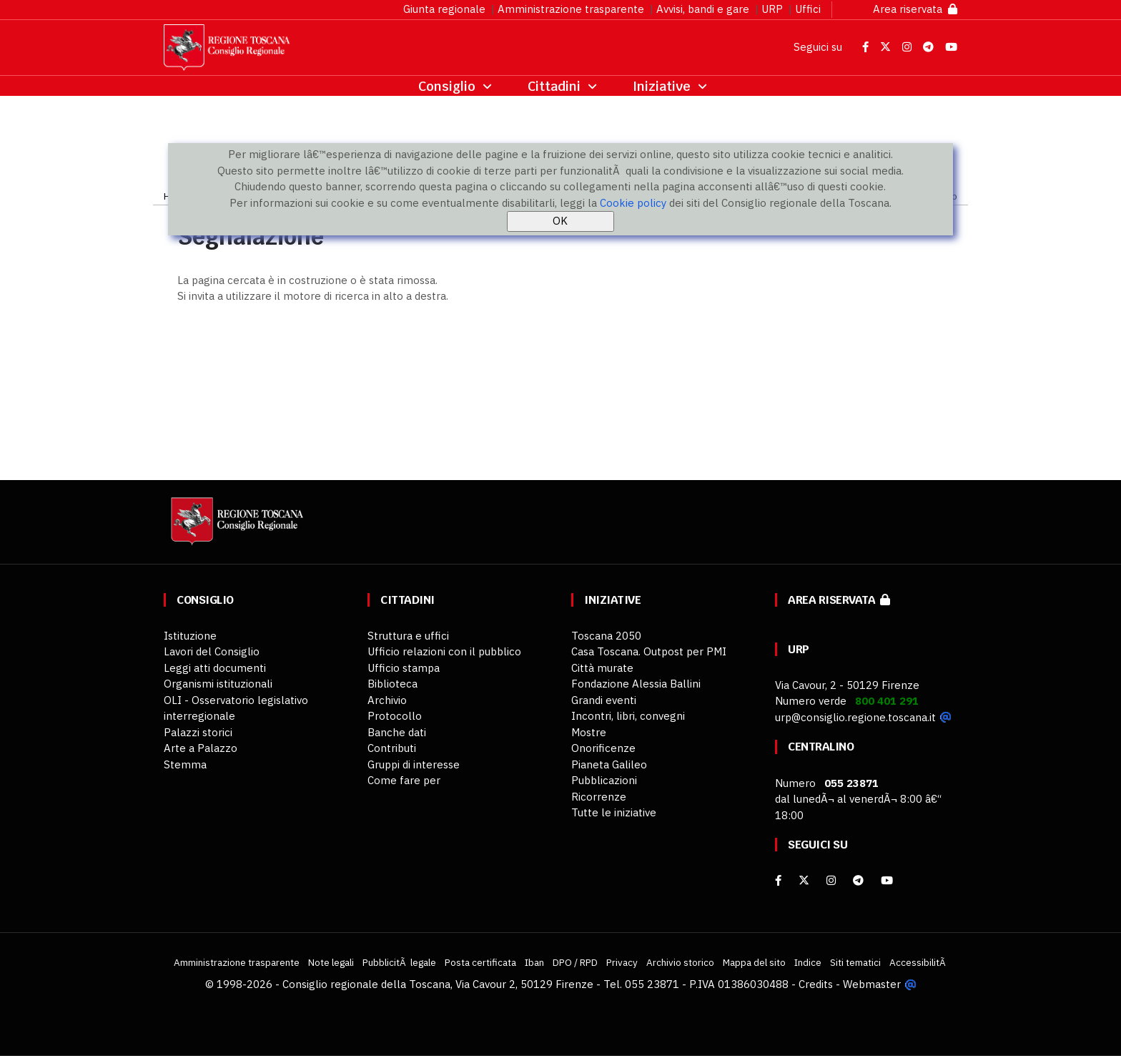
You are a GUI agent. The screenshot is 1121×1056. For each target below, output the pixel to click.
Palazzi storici (198, 732)
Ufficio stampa (403, 668)
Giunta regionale (444, 9)
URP (772, 9)
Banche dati (396, 732)
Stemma (185, 764)
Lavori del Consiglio (212, 651)
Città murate (602, 668)
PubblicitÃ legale (399, 962)
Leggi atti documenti (215, 668)
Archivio (387, 700)
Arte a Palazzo (200, 748)
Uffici (808, 9)
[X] (804, 880)
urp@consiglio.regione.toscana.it (855, 717)
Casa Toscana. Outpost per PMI (648, 651)
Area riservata (915, 9)
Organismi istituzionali (218, 683)
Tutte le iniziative (613, 812)
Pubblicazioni (604, 780)
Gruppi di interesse (413, 764)
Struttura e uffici (408, 635)
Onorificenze (603, 748)
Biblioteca (392, 683)
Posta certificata (480, 962)
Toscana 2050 (606, 635)
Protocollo (394, 716)
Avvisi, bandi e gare (702, 9)
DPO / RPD (575, 962)
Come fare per (403, 780)
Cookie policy (633, 203)
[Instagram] (831, 880)
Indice (807, 962)
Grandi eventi (603, 700)
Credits (816, 984)
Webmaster (872, 984)
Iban (534, 962)
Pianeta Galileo (609, 764)
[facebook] (778, 880)
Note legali (331, 962)
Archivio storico (680, 962)
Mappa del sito (754, 962)
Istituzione (190, 635)
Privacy (622, 962)
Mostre (588, 732)
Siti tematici (855, 962)
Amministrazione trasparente (571, 9)
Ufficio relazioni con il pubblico (444, 651)
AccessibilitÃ (918, 962)
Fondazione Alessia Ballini (636, 683)
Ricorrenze (598, 796)
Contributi (391, 748)
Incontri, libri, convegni (628, 716)
